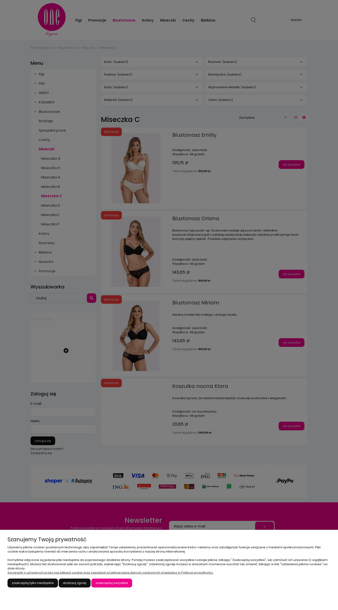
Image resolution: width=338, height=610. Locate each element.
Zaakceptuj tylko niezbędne (33, 583)
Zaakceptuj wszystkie (112, 583)
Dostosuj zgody (74, 583)
